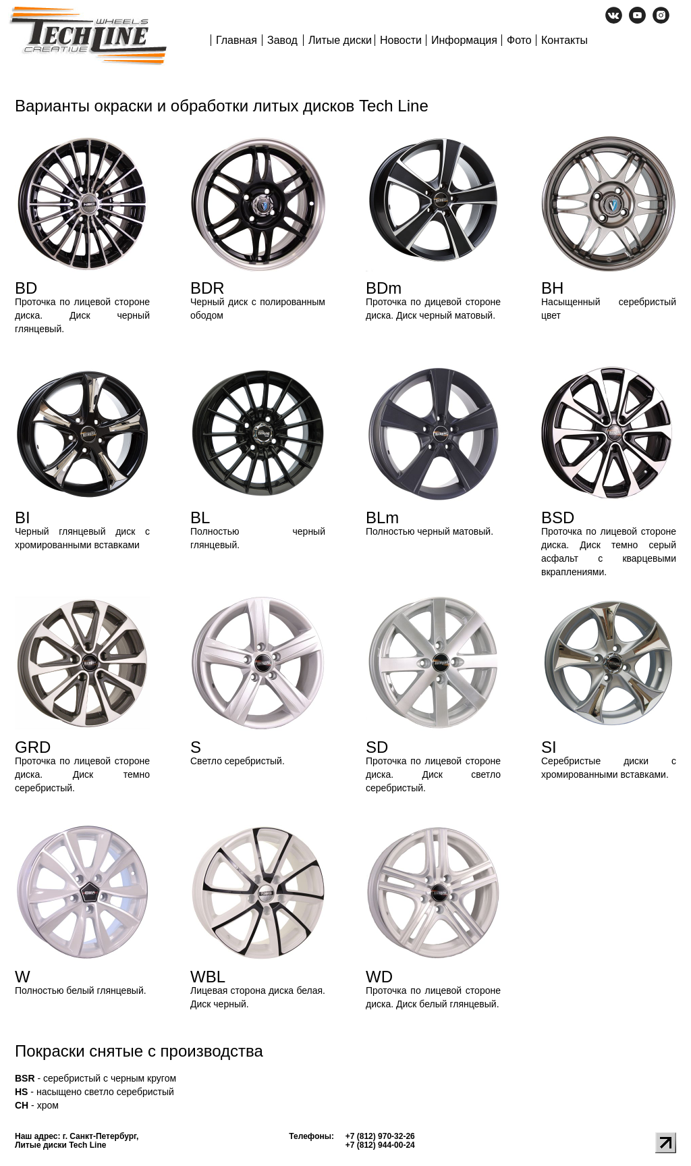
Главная (236, 40)
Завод (282, 40)
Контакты (564, 40)
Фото (519, 40)
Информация (464, 40)
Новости (401, 40)
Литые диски (340, 40)
